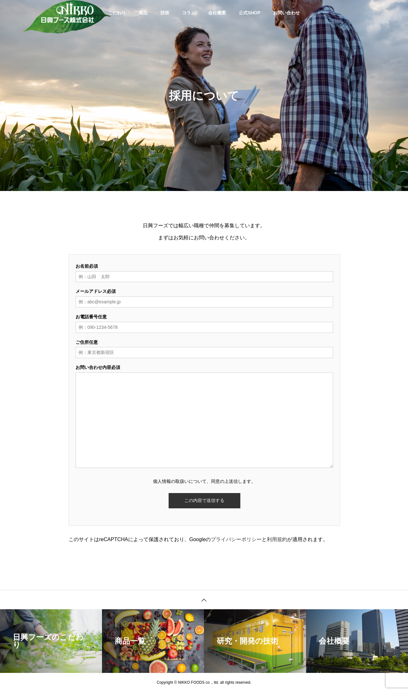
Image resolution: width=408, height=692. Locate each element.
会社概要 (217, 12)
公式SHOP (249, 12)
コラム (188, 12)
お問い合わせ (286, 12)
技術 (164, 12)
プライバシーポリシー (236, 539)
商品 (143, 12)
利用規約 (277, 539)
